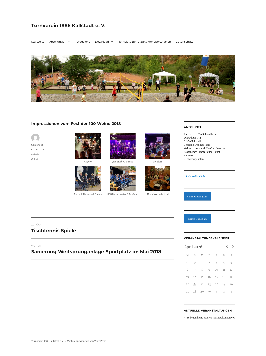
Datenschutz (184, 41)
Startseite (37, 41)
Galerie (35, 154)
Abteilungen (57, 41)
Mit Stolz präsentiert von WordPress (86, 341)
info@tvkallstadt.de (194, 176)
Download (102, 41)
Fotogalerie (82, 41)
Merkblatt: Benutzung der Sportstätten (144, 41)
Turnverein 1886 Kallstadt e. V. (68, 25)
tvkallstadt (37, 144)
